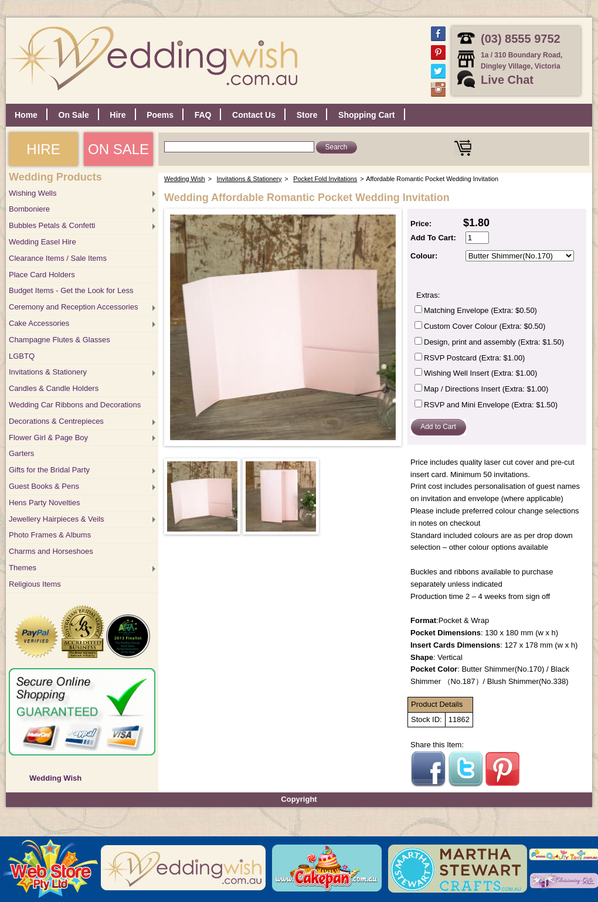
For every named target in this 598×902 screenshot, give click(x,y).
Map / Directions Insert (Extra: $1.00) (486, 388)
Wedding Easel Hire (42, 241)
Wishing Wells (32, 193)
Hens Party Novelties (44, 502)
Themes (22, 567)
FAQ (203, 115)
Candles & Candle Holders (53, 388)
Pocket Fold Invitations (325, 178)
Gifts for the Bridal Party (49, 469)
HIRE (43, 149)
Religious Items (35, 584)
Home (26, 115)
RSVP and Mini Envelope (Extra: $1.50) (491, 404)
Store (307, 115)
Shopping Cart (366, 115)
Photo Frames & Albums (50, 534)
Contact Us (254, 115)
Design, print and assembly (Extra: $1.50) (494, 342)
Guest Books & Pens (44, 486)
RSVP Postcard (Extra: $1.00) (474, 357)
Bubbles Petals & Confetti (52, 225)
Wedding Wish (55, 778)
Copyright (299, 799)
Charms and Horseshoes (51, 551)
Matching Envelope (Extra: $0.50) (480, 310)
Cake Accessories (39, 323)
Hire (117, 115)
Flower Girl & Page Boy (48, 437)
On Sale (74, 115)
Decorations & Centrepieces (56, 421)
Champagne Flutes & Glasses (59, 339)
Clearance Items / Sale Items (58, 258)
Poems (160, 115)
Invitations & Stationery (48, 371)
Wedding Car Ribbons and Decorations (75, 404)
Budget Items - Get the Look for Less (71, 290)
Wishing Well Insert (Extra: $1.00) (480, 373)
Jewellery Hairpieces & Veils (56, 519)
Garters (21, 453)
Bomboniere (29, 209)
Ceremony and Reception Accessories (73, 306)
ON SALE (118, 149)
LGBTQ (22, 356)
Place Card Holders (42, 274)
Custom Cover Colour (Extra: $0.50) (484, 326)
